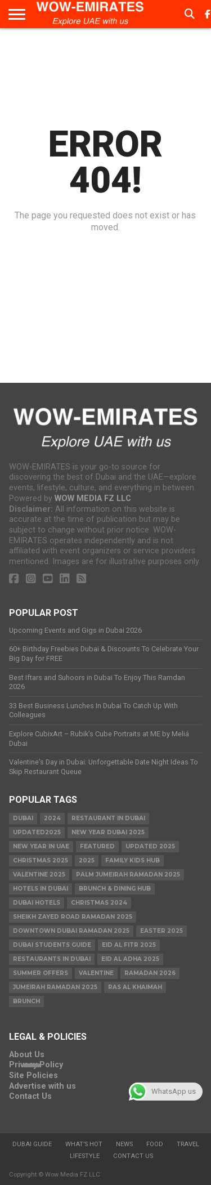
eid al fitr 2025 (129, 945)
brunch (26, 1001)
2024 (52, 818)
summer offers (40, 973)
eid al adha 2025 (130, 959)
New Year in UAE (41, 846)
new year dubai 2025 (108, 832)
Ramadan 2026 (150, 973)
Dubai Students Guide (52, 945)
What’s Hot (83, 1144)
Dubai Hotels (36, 902)
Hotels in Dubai (40, 888)
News (124, 1144)
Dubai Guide (32, 1144)
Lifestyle (85, 1156)
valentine (96, 973)
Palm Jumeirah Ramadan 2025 (128, 874)
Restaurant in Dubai (108, 818)
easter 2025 (161, 930)
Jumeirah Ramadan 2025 (55, 987)
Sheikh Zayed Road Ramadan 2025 (72, 916)
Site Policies (33, 1075)
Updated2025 (37, 832)
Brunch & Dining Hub (115, 888)
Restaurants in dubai (52, 959)
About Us (26, 1054)
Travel (188, 1144)
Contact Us (30, 1096)
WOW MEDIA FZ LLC (93, 498)
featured (97, 846)
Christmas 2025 (40, 860)
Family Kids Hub (132, 860)
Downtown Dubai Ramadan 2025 (71, 930)
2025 (87, 860)
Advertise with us (42, 1086)
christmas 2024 (99, 902)
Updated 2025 (150, 846)
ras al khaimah (135, 987)
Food (154, 1144)
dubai (23, 818)
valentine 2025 (39, 874)
